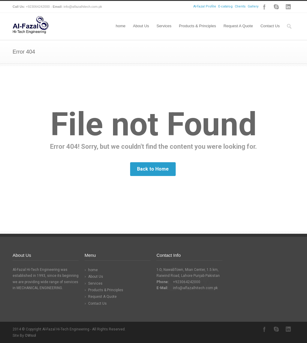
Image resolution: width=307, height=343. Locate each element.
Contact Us (270, 26)
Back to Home (153, 169)
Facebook (264, 7)
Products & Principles (197, 26)
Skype (276, 7)
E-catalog (225, 6)
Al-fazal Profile (204, 6)
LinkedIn (288, 7)
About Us (141, 26)
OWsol (30, 335)
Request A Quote (238, 26)
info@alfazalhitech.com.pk (195, 288)
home (121, 26)
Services (163, 26)
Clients (240, 6)
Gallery (253, 6)
